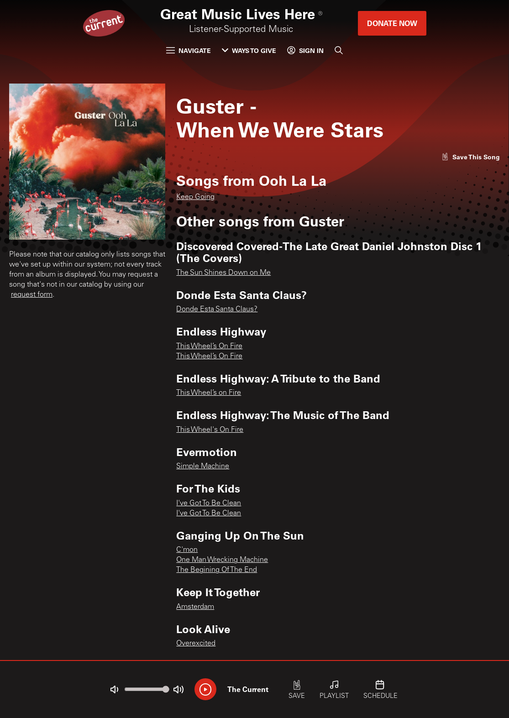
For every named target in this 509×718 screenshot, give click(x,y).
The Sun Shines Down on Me (223, 273)
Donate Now (392, 23)
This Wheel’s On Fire (209, 346)
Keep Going (195, 197)
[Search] (338, 50)
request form (31, 295)
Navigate (188, 50)
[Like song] (470, 156)
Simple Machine (202, 466)
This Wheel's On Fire (209, 430)
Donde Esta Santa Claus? (216, 309)
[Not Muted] (114, 689)
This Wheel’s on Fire (208, 393)
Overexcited (195, 643)
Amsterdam (195, 607)
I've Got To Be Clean (208, 503)
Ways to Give (249, 50)
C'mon (187, 550)
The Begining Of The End (216, 570)
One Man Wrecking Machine (222, 560)
